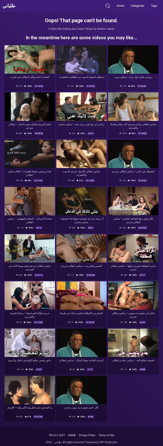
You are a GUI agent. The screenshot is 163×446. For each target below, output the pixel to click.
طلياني (8, 6)
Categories (137, 5)
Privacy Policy (87, 435)
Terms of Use (106, 435)
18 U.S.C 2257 (57, 435)
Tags (154, 5)
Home (120, 5)
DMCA (72, 435)
